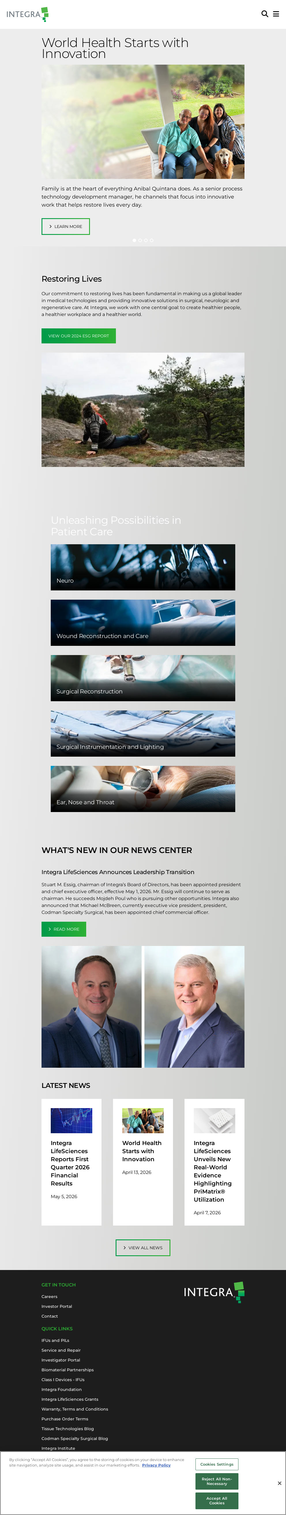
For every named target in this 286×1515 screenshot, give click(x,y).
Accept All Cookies (216, 1503)
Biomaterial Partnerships (68, 1369)
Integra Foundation (62, 1389)
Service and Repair (61, 1350)
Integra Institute (58, 1448)
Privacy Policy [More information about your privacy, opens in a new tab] (156, 1467)
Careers (49, 1296)
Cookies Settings (217, 1466)
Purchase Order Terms (65, 1419)
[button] (134, 240)
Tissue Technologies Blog (68, 1428)
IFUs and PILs (55, 1340)
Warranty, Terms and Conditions (75, 1409)
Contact (50, 1316)
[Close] (279, 1485)
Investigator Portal (61, 1360)
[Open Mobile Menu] (276, 14)
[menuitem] (264, 14)
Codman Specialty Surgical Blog (75, 1438)
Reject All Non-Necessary (217, 1483)
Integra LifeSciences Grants (70, 1399)
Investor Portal (57, 1306)
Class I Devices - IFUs (63, 1379)
